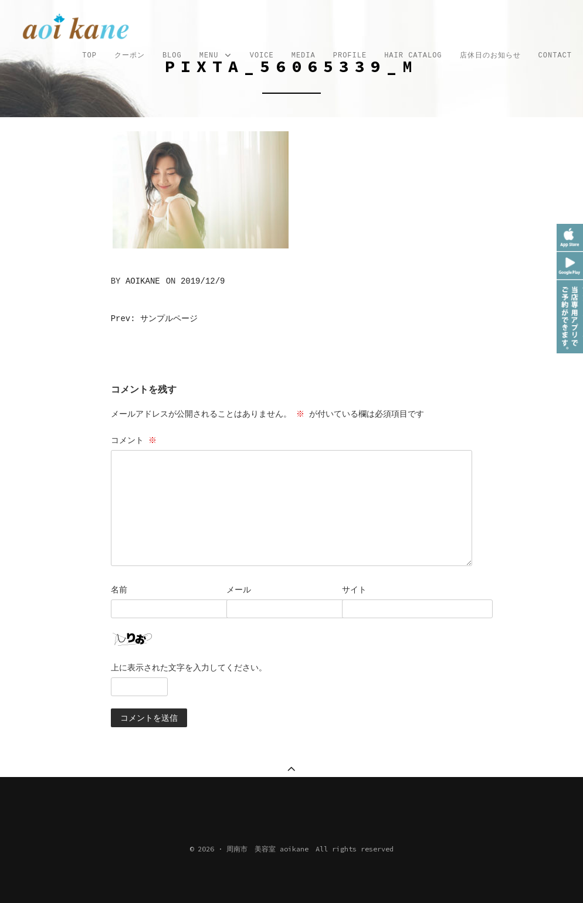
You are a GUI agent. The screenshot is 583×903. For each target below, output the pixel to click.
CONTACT (555, 56)
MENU (215, 56)
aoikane (143, 281)
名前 (119, 589)
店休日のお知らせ (490, 56)
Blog (172, 56)
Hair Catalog (413, 56)
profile (350, 56)
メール (238, 589)
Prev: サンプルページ (154, 318)
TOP (89, 56)
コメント (134, 440)
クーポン (129, 56)
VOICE (262, 56)
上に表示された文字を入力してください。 (189, 667)
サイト (354, 589)
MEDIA (304, 56)
